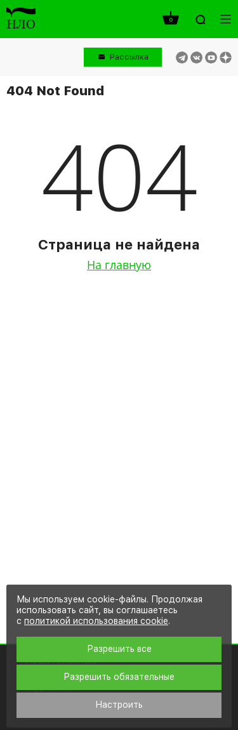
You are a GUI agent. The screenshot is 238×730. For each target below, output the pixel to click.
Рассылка (129, 57)
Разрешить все (119, 649)
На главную (119, 264)
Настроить (119, 705)
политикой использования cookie (96, 621)
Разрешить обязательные (119, 677)
